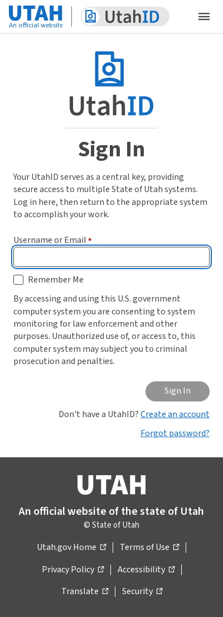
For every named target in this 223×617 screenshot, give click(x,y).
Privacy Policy (73, 570)
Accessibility (146, 570)
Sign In (177, 391)
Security (142, 592)
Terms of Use (149, 548)
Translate (84, 592)
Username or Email (52, 240)
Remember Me (56, 280)
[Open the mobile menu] (204, 17)
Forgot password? (175, 433)
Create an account (175, 414)
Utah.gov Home (71, 548)
